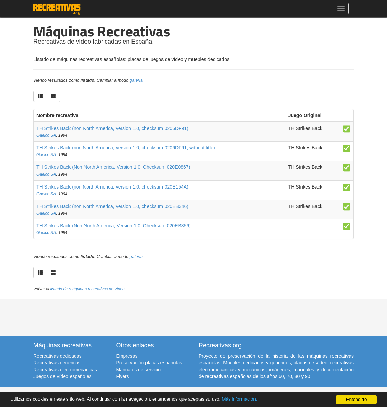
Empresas (127, 356)
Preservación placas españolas (149, 362)
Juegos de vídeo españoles (62, 376)
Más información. (239, 399)
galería (136, 80)
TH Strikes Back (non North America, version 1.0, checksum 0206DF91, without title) (125, 147)
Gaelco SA (46, 135)
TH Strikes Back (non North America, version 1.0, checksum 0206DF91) (112, 128)
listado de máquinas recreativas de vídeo (87, 289)
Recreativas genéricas (57, 362)
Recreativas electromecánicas (65, 369)
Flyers (122, 376)
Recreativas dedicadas (57, 356)
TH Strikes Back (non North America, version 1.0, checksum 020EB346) (112, 206)
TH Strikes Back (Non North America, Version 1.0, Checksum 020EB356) (113, 225)
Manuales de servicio (138, 369)
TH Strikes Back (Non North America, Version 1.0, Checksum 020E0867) (113, 167)
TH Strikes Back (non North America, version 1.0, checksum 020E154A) (112, 187)
